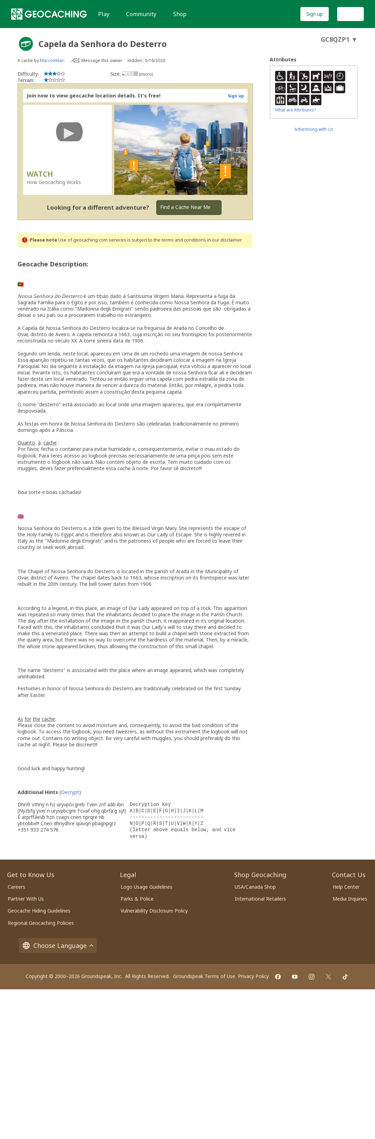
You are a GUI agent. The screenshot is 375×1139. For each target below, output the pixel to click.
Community (141, 14)
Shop (179, 14)
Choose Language (58, 945)
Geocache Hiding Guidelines (39, 910)
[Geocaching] (49, 14)
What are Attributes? (295, 110)
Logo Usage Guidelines (146, 886)
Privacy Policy (253, 976)
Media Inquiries (350, 898)
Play (103, 14)
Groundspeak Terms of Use (204, 976)
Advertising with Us (313, 129)
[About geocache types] (26, 43)
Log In (350, 14)
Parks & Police (137, 898)
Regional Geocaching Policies (41, 923)
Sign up (314, 14)
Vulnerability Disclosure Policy (154, 910)
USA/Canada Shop (255, 886)
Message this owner (101, 60)
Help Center (346, 886)
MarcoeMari (52, 60)
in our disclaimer (224, 240)
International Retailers (260, 898)
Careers (16, 886)
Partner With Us (26, 898)
